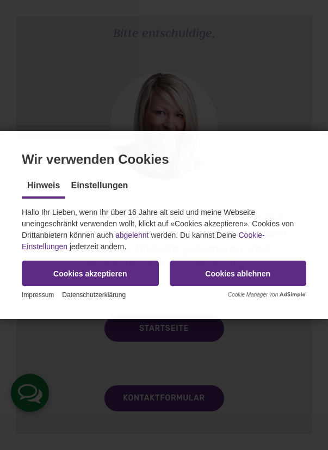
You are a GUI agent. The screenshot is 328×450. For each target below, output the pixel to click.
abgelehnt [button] (132, 235)
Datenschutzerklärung (94, 295)
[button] (90, 273)
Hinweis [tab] (43, 185)
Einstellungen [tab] (99, 185)
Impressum (38, 295)
